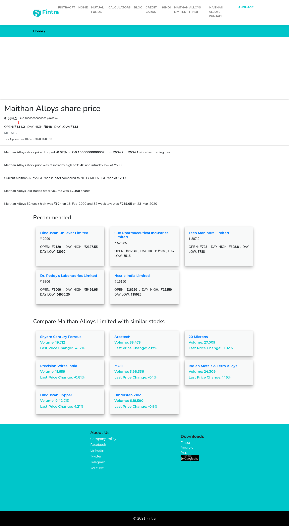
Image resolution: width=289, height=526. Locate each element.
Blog (138, 7)
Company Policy (103, 439)
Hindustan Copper (56, 395)
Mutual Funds (97, 10)
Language (245, 7)
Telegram (97, 462)
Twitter (95, 456)
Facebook (98, 445)
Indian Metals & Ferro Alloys (213, 366)
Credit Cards (151, 10)
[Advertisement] (144, 67)
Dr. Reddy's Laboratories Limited (68, 276)
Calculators (119, 7)
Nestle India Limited (132, 276)
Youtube (97, 468)
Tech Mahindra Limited (209, 233)
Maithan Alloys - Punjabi (216, 12)
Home (83, 7)
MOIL (119, 366)
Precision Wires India (58, 366)
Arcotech (122, 337)
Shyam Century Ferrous (60, 337)
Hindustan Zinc (127, 395)
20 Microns (198, 337)
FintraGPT (66, 7)
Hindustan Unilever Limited (64, 233)
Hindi (166, 7)
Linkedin (97, 450)
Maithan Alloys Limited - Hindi (187, 10)
